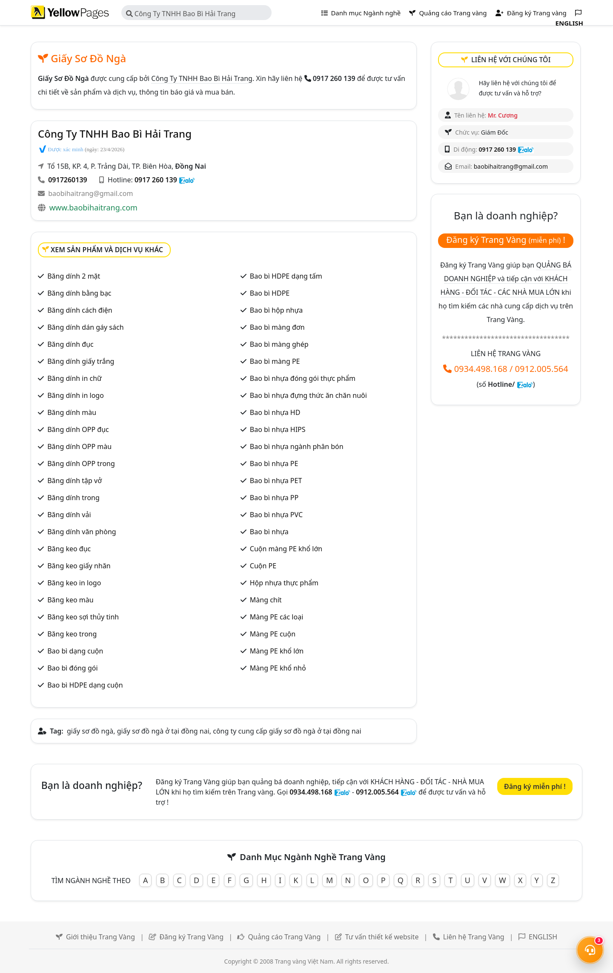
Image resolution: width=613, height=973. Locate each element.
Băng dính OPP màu (79, 446)
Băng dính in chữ (74, 378)
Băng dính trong (73, 497)
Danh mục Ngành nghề (361, 13)
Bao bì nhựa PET (276, 480)
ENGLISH (543, 936)
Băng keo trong (72, 634)
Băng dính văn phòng (81, 531)
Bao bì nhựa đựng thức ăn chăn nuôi (308, 395)
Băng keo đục (69, 548)
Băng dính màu (71, 412)
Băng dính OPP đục (78, 429)
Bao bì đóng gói (72, 668)
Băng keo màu (70, 600)
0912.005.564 (541, 368)
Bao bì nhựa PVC (276, 514)
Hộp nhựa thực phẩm (284, 582)
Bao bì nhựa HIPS (278, 429)
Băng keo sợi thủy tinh (83, 617)
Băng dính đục (70, 344)
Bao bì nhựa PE (274, 463)
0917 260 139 (156, 179)
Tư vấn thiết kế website (382, 936)
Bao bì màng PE (275, 361)
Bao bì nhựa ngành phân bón (297, 446)
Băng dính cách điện (79, 310)
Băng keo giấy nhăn (79, 565)
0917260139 (67, 179)
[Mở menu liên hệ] (590, 950)
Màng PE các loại (277, 617)
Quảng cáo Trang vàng (448, 13)
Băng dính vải (69, 514)
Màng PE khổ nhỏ (278, 668)
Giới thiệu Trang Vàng (100, 936)
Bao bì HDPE (269, 293)
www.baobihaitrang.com (93, 207)
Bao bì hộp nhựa (276, 310)
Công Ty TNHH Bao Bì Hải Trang (181, 13)
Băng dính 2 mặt (73, 276)
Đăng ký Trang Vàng (191, 936)
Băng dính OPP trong (81, 463)
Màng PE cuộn (272, 634)
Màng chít (266, 600)
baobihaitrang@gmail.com (90, 193)
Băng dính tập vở (74, 480)
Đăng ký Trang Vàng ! (505, 239)
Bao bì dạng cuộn (75, 651)
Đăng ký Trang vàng (531, 13)
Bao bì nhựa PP (274, 497)
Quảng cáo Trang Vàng (284, 936)
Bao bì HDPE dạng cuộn (85, 685)
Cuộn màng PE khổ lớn (286, 548)
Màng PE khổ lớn (277, 651)
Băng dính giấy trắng (80, 361)
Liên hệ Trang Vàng (473, 936)
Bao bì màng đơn (277, 327)
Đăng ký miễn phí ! (535, 786)
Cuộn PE (263, 565)
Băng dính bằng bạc (79, 293)
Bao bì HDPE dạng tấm (286, 276)
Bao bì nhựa (269, 531)
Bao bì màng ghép (279, 344)
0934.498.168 (480, 368)
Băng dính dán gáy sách (85, 327)
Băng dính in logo (75, 395)
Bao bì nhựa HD (275, 412)
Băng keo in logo (74, 582)
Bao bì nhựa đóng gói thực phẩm (302, 378)
